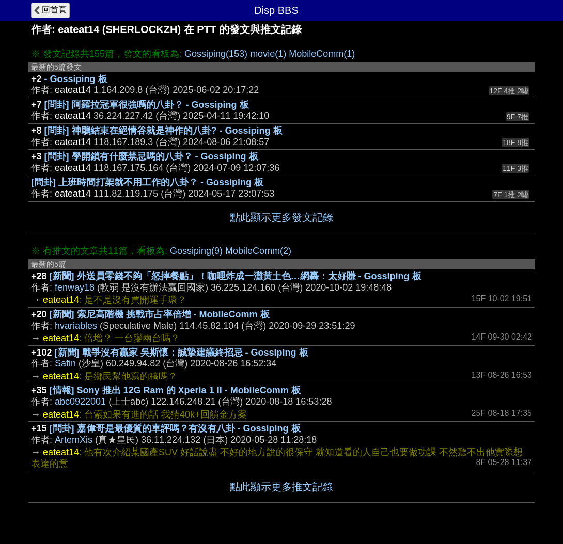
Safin (65, 363)
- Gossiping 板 (75, 79)
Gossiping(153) (215, 54)
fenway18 (75, 287)
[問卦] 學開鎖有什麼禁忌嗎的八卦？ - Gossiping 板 (151, 156)
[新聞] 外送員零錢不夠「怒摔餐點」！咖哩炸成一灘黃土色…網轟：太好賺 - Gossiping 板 (235, 276)
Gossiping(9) (196, 251)
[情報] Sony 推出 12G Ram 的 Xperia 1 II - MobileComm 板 (175, 390)
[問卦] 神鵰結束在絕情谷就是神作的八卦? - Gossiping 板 (163, 130)
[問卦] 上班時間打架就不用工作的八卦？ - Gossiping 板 (147, 182)
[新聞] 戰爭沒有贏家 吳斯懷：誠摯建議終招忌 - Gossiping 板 (181, 352)
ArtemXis (73, 440)
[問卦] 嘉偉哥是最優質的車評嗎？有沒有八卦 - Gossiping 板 (175, 428)
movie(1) (268, 54)
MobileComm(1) (322, 54)
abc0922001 (80, 401)
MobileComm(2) (258, 251)
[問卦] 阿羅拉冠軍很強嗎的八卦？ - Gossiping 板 (146, 105)
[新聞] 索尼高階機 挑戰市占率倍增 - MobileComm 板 (160, 314)
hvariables (76, 326)
